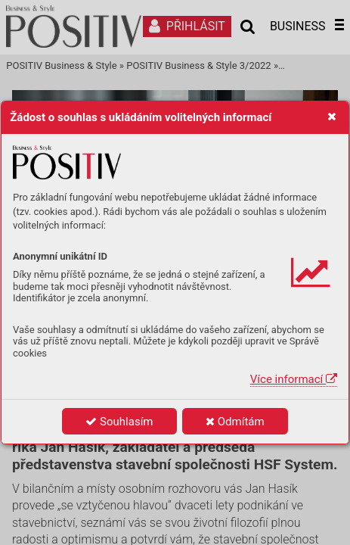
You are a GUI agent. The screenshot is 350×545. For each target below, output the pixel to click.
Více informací (293, 379)
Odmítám (235, 421)
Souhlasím (119, 421)
